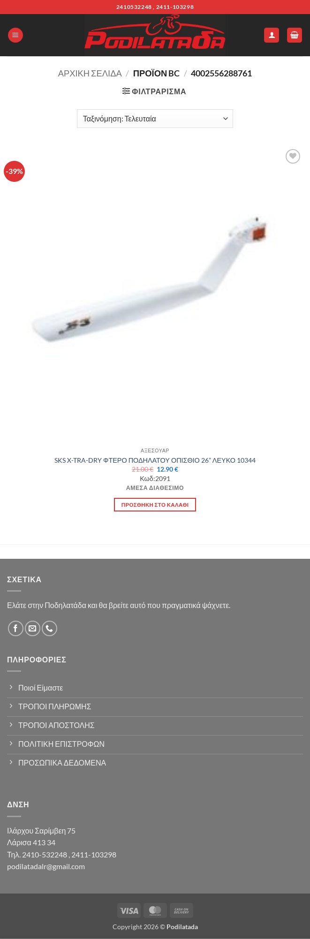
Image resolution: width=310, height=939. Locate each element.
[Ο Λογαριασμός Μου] (271, 35)
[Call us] (49, 628)
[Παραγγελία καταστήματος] (155, 118)
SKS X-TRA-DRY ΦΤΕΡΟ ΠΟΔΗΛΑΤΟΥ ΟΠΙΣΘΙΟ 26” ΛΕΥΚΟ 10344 (155, 460)
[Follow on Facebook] (15, 628)
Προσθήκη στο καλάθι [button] (155, 505)
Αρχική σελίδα (90, 73)
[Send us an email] (32, 628)
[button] (15, 35)
